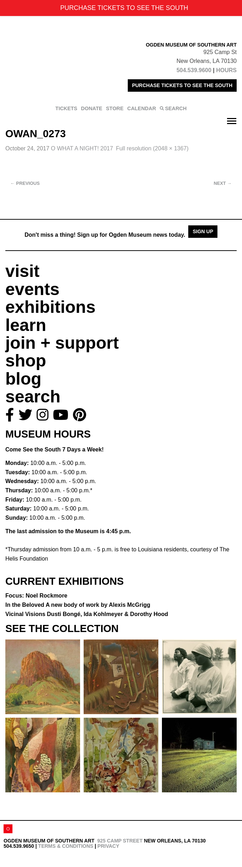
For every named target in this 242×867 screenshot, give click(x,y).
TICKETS (67, 108)
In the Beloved (77, 605)
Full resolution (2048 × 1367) (152, 148)
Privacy (108, 846)
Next (223, 183)
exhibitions (50, 307)
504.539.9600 (194, 70)
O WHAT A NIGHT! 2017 (82, 148)
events (32, 289)
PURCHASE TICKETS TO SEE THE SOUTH (182, 85)
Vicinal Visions (86, 614)
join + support (62, 342)
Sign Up (203, 231)
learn (25, 325)
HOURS (226, 70)
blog (23, 378)
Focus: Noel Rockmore (36, 596)
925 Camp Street (119, 841)
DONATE (91, 108)
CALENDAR (141, 108)
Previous (25, 183)
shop (25, 360)
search (32, 396)
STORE (114, 108)
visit (22, 271)
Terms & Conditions (65, 846)
